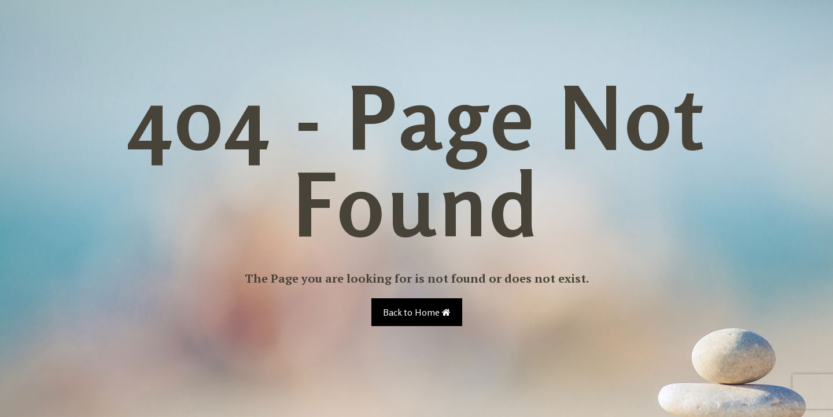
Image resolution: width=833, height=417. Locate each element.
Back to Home (417, 312)
